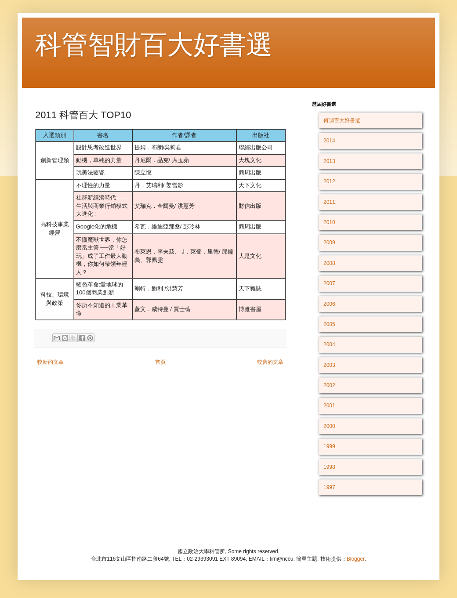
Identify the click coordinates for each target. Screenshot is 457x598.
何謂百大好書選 (341, 120)
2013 (329, 161)
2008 (329, 263)
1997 (329, 487)
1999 (329, 446)
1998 (329, 467)
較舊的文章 (270, 362)
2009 (329, 242)
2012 (329, 181)
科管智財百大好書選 (153, 44)
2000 (329, 426)
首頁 (160, 362)
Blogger (356, 559)
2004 (329, 344)
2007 (329, 283)
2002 (329, 385)
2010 (329, 222)
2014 (329, 141)
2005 (329, 324)
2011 (329, 202)
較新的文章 (50, 362)
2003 (329, 365)
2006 (329, 304)
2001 (329, 405)
